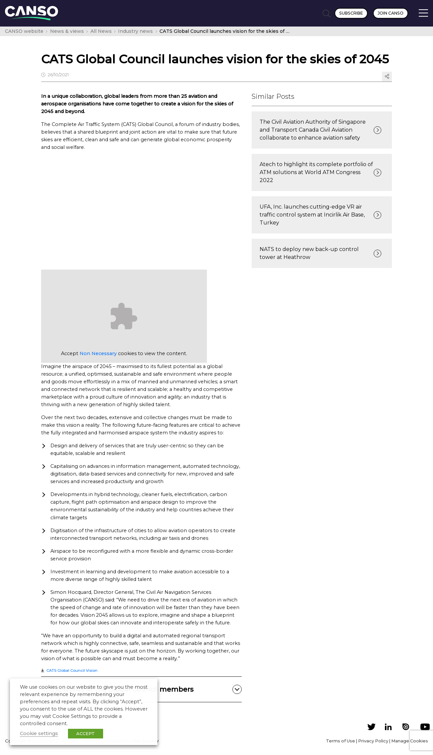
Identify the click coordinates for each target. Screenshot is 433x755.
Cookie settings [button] (39, 733)
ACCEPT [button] (85, 733)
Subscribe (351, 13)
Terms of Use (340, 740)
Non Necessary (98, 353)
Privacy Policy (373, 740)
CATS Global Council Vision (71, 670)
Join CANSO (390, 13)
